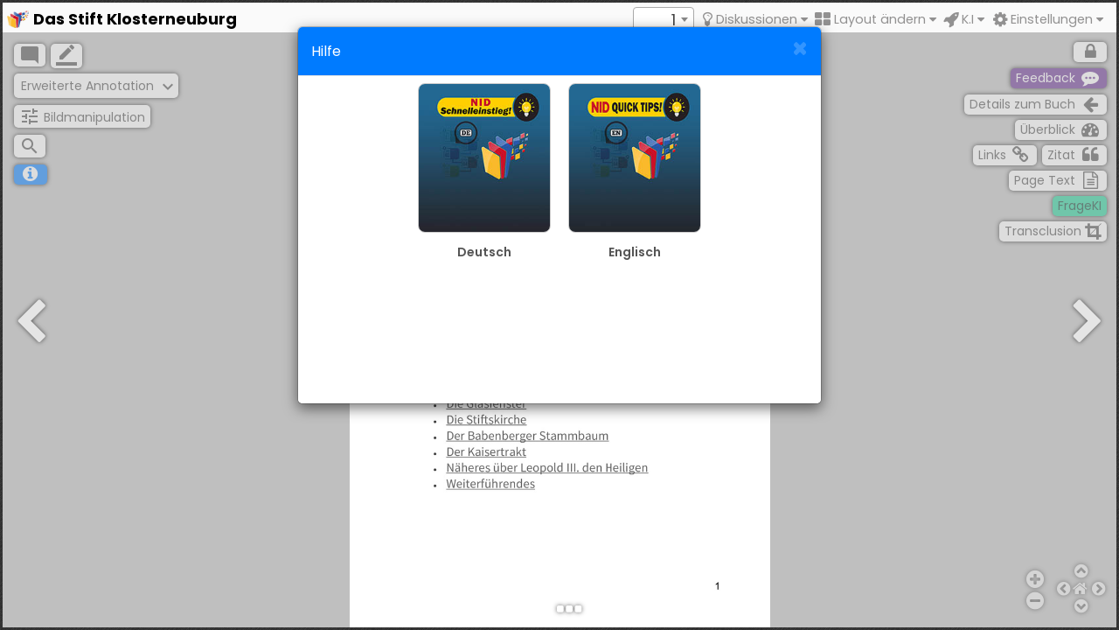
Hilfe (326, 51)
